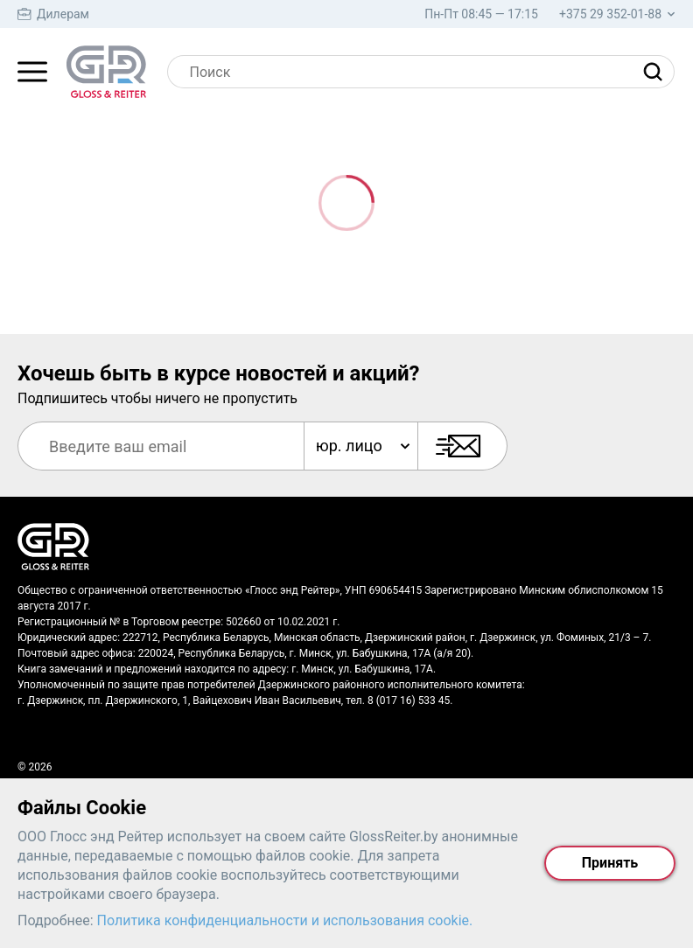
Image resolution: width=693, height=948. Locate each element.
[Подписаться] (462, 446)
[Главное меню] (32, 72)
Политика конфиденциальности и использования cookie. (285, 920)
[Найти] (657, 71)
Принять (610, 862)
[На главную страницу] (106, 71)
